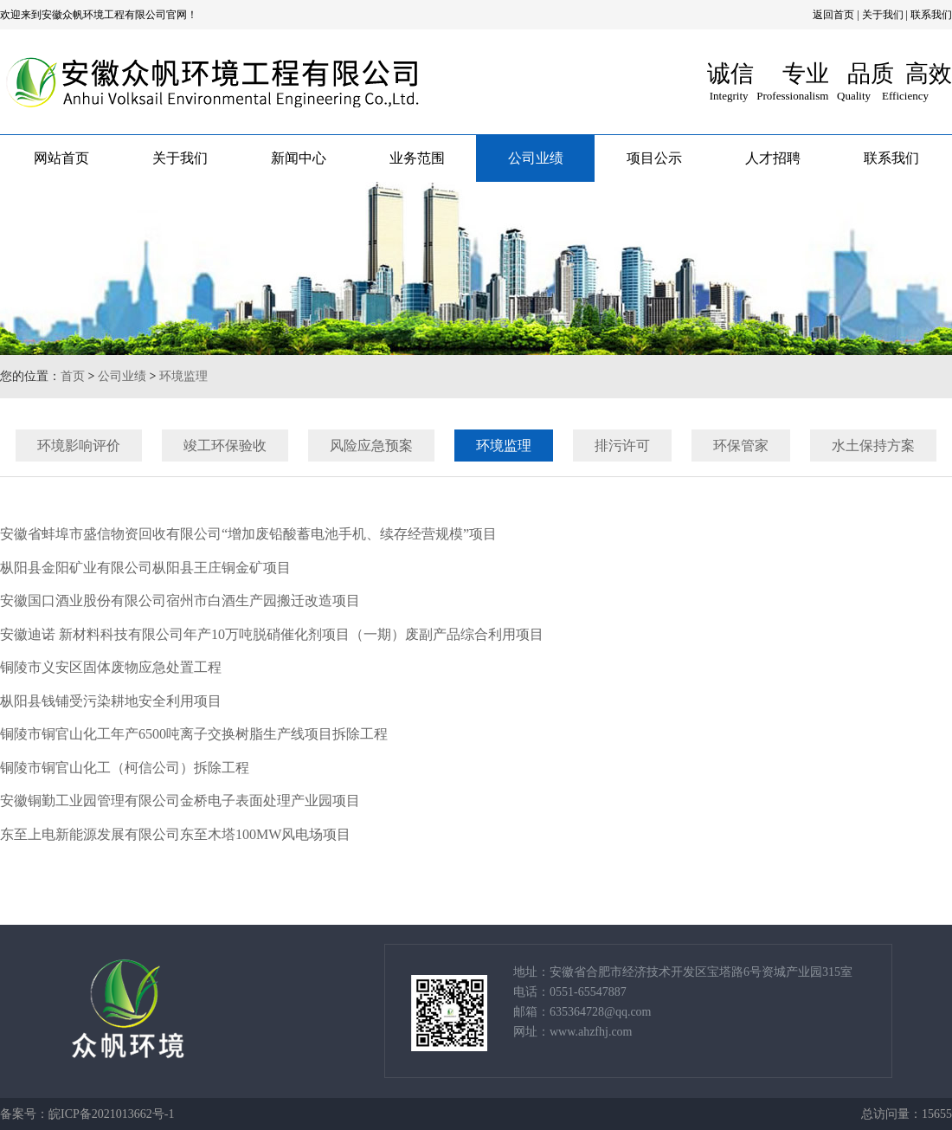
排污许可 (630, 445)
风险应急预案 (379, 445)
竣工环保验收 (232, 445)
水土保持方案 (881, 445)
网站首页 (61, 158)
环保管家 (748, 445)
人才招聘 (773, 158)
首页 (73, 376)
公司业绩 (535, 158)
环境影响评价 (86, 445)
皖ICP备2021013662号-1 (111, 1113)
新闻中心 (298, 158)
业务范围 (417, 158)
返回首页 (833, 15)
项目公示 (654, 158)
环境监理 (183, 376)
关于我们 (883, 15)
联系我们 (931, 15)
